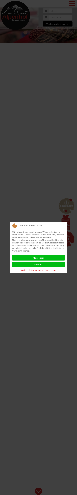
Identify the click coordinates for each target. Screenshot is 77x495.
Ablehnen (38, 264)
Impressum (50, 270)
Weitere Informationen (32, 270)
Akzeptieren (38, 257)
